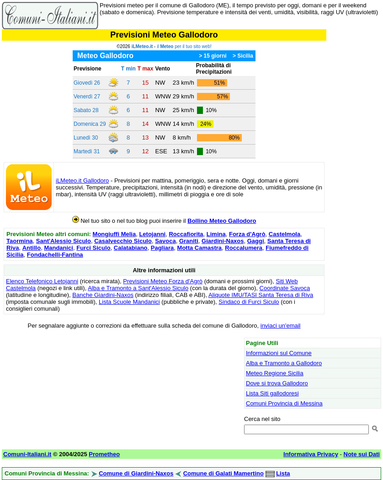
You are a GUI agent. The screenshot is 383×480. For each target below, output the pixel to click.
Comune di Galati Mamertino (223, 473)
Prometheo (104, 454)
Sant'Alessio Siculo (63, 240)
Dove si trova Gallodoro (277, 383)
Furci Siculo (93, 247)
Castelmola (284, 234)
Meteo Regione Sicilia (274, 373)
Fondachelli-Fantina (55, 254)
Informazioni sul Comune (279, 353)
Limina (216, 234)
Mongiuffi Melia (114, 234)
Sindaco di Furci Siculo (248, 301)
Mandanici (58, 247)
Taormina (19, 240)
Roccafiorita (186, 234)
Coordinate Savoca (285, 288)
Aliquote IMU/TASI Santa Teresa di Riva (260, 294)
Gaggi (255, 240)
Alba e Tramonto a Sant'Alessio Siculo (138, 288)
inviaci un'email (281, 325)
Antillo (31, 247)
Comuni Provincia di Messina (284, 403)
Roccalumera (243, 247)
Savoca (165, 240)
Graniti (188, 240)
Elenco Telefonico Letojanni (42, 281)
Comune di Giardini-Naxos (136, 473)
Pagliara (162, 247)
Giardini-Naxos (223, 240)
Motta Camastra (199, 247)
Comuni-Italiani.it (27, 454)
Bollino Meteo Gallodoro (221, 220)
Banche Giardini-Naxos (102, 294)
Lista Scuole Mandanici (129, 301)
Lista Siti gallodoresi (272, 393)
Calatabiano (131, 247)
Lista (283, 473)
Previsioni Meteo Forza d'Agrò (162, 281)
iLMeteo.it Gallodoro (82, 180)
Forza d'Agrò (247, 234)
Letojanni (152, 234)
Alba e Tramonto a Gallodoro (284, 363)
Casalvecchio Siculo (123, 240)
